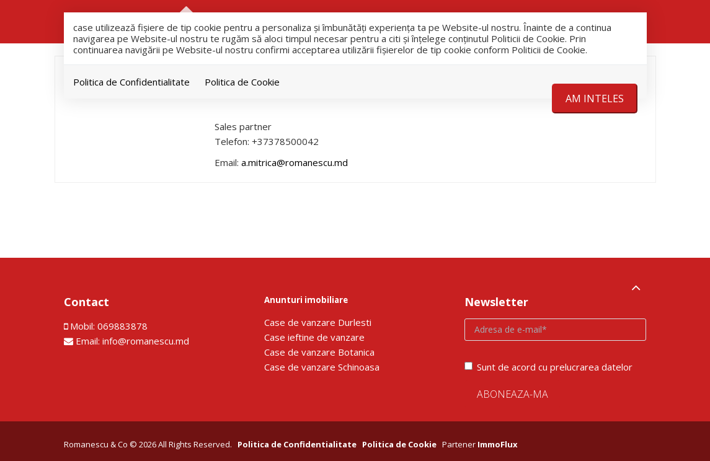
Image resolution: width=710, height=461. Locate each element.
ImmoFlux (497, 444)
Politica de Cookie (242, 82)
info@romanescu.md (145, 341)
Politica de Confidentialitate (131, 82)
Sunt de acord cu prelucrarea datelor (548, 367)
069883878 (122, 326)
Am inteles (595, 98)
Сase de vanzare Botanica (319, 352)
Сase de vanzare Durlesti (317, 322)
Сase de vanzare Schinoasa (321, 367)
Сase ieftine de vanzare (314, 337)
